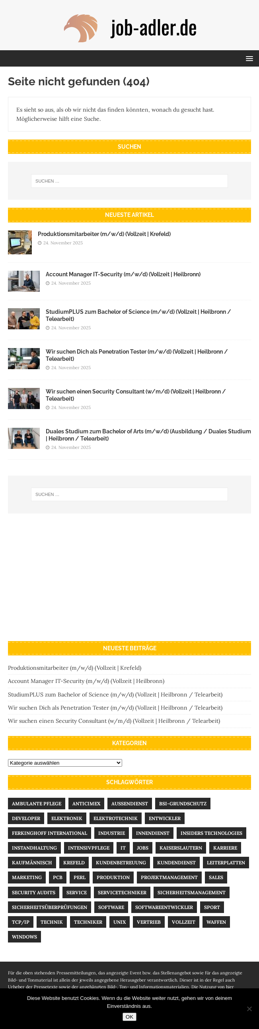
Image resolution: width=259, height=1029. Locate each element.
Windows (24, 937)
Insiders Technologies (211, 833)
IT (123, 848)
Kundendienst (176, 863)
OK (129, 1017)
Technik (52, 922)
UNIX (119, 922)
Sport (212, 907)
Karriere (225, 848)
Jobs (142, 848)
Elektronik (66, 818)
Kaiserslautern (181, 848)
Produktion (113, 877)
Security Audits (33, 892)
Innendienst (152, 833)
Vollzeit (183, 922)
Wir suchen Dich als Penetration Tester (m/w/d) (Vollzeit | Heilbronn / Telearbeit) (115, 707)
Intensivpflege (88, 848)
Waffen (216, 922)
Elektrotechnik (115, 818)
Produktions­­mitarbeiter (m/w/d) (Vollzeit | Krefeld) (104, 234)
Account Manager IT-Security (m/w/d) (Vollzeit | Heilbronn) (123, 274)
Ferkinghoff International (49, 833)
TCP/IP (20, 922)
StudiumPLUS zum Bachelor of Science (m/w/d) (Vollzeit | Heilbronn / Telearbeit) (115, 694)
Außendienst (129, 804)
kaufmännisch (32, 863)
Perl (80, 877)
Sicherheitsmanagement (192, 892)
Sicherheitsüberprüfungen (49, 907)
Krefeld (74, 863)
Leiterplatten (226, 863)
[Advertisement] (129, 577)
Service (76, 892)
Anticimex (86, 804)
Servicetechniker (122, 892)
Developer (26, 818)
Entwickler (165, 818)
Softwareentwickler (164, 907)
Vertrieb (149, 922)
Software (111, 907)
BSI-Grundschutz (182, 804)
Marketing (27, 877)
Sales (216, 877)
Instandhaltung (34, 848)
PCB (57, 877)
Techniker (88, 922)
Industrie (111, 833)
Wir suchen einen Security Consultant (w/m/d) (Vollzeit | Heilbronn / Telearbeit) (114, 720)
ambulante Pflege (36, 804)
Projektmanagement (169, 877)
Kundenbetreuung (121, 863)
